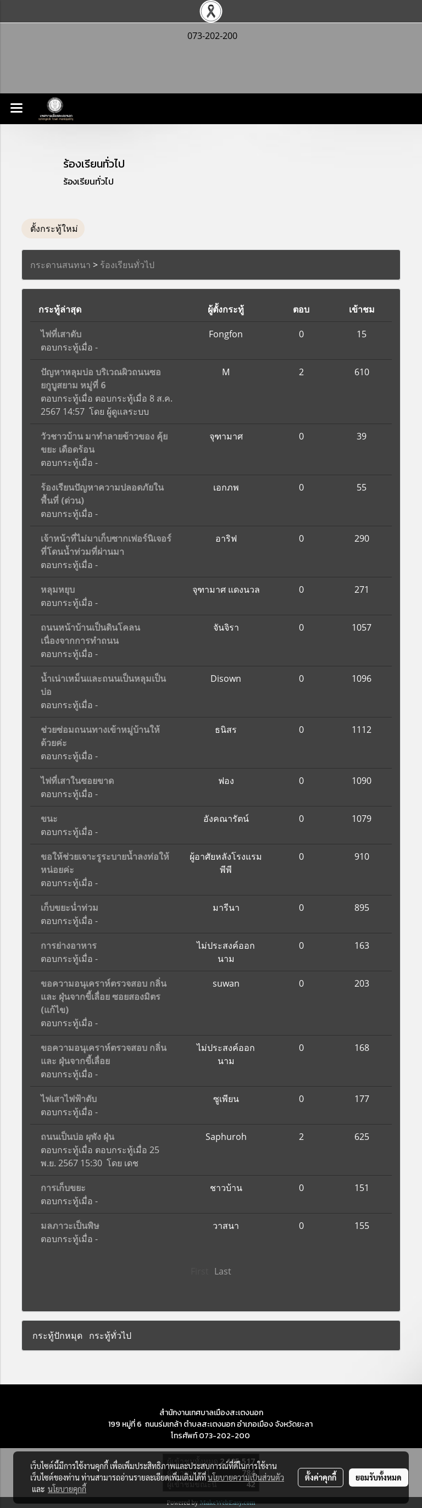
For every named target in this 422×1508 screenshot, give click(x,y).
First (200, 1271)
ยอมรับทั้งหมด (379, 1477)
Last (222, 1271)
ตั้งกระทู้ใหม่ (53, 228)
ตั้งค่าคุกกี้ (320, 1477)
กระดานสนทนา (60, 265)
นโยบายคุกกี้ (67, 1489)
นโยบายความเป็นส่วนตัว (246, 1477)
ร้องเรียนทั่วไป (127, 265)
